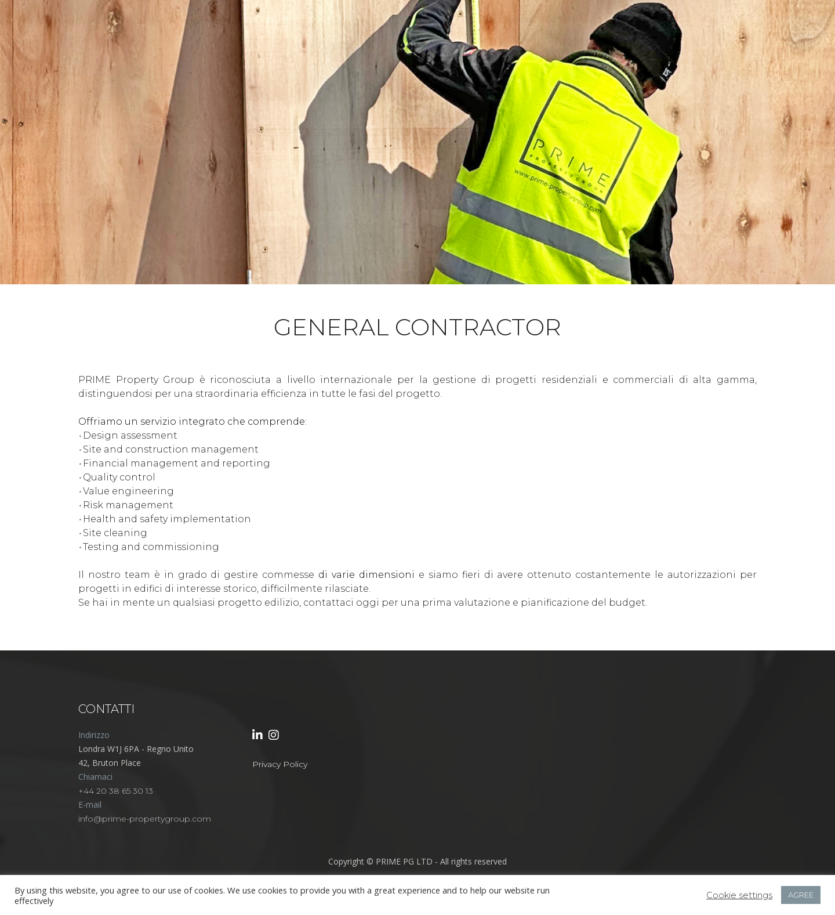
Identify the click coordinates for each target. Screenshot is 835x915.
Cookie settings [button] (739, 895)
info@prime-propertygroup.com (144, 818)
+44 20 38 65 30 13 (115, 791)
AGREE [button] (801, 894)
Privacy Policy (279, 764)
